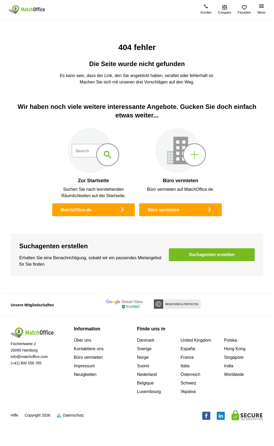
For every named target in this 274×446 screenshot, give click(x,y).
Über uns (82, 340)
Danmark (145, 340)
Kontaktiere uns (89, 348)
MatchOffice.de (93, 209)
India (228, 366)
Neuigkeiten (85, 374)
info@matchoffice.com (29, 356)
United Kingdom (196, 340)
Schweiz (189, 383)
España (188, 348)
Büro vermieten (180, 209)
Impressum (84, 366)
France (187, 357)
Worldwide (234, 374)
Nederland (147, 374)
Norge (143, 357)
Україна (188, 391)
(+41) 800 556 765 (26, 363)
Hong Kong (234, 348)
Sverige (144, 348)
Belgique (145, 383)
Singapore (233, 357)
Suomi (143, 366)
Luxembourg (149, 391)
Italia (185, 366)
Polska (230, 340)
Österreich (190, 374)
